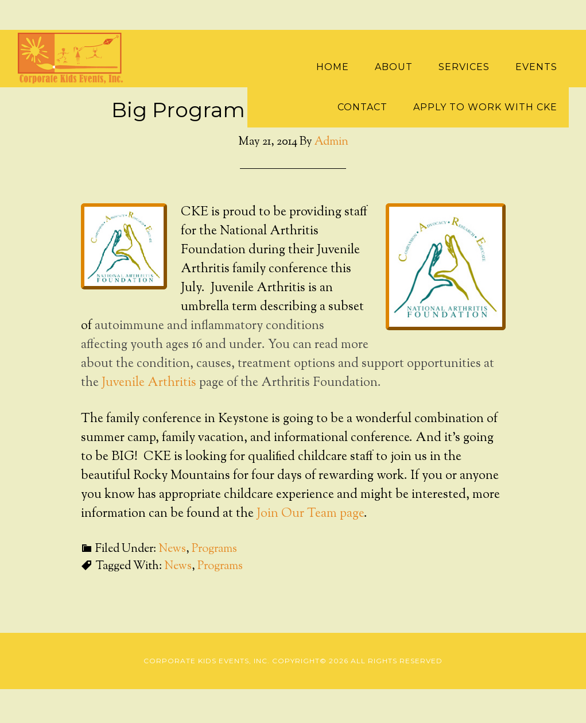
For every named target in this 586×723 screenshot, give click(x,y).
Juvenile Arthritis (149, 383)
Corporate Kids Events (75, 58)
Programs (214, 549)
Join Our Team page (310, 514)
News (172, 549)
